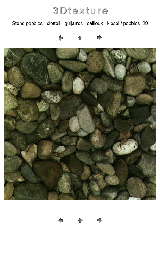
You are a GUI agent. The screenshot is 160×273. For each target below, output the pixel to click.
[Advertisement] (80, 249)
